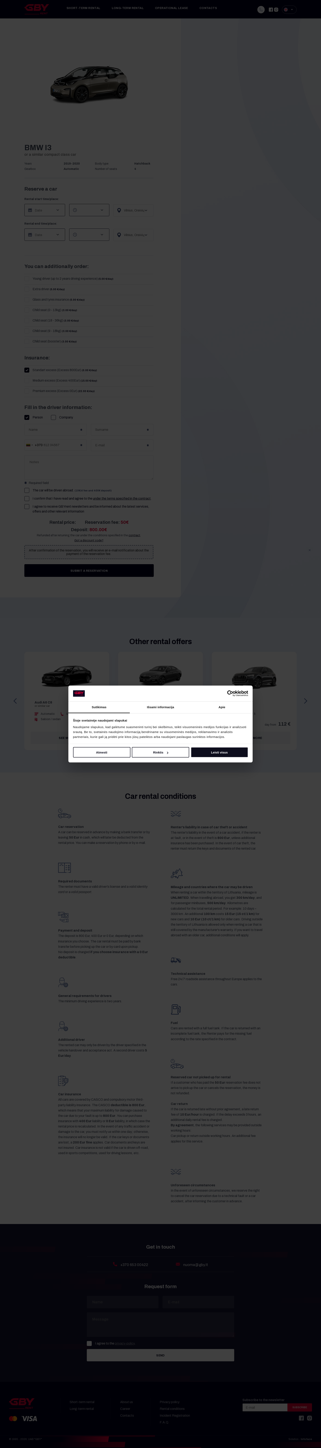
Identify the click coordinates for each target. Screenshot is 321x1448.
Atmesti (101, 752)
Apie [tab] (222, 707)
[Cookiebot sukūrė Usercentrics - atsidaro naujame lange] (230, 693)
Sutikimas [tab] (99, 707)
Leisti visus (219, 752)
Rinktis (160, 752)
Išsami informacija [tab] (160, 707)
